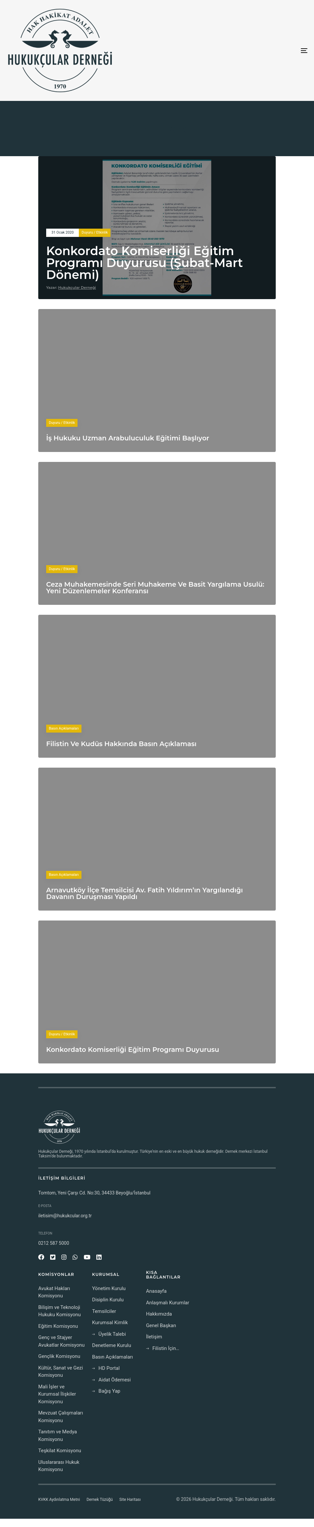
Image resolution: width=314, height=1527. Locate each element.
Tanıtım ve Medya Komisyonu (57, 1435)
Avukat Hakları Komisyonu (54, 1292)
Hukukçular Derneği (77, 287)
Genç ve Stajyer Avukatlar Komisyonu (61, 1341)
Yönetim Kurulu (109, 1288)
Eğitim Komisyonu (58, 1326)
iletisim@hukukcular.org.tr (65, 1215)
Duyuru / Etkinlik (94, 232)
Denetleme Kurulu (111, 1345)
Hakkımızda (159, 1314)
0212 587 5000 (53, 1243)
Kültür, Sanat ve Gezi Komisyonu (60, 1371)
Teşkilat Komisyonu (59, 1451)
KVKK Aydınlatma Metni (59, 1499)
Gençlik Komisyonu (59, 1356)
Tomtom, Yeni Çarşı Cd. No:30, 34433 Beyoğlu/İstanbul (94, 1192)
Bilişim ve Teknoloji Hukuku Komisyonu (59, 1311)
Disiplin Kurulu (107, 1300)
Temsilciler (104, 1311)
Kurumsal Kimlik (110, 1322)
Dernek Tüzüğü (99, 1499)
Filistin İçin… (162, 1348)
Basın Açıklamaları (64, 728)
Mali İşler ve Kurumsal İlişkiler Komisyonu (57, 1394)
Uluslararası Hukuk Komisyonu (58, 1466)
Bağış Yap (106, 1391)
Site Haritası (130, 1499)
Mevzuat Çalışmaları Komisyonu (60, 1416)
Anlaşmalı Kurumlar (167, 1303)
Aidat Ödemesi (111, 1380)
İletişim (154, 1337)
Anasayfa (156, 1291)
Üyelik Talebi (109, 1334)
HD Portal (106, 1368)
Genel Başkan (161, 1325)
